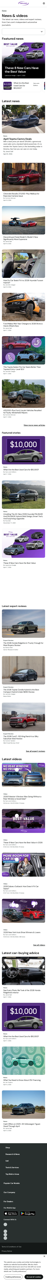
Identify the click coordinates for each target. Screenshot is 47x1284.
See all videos (39, 945)
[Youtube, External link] (5, 1231)
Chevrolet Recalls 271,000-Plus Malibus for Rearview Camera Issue (21, 195)
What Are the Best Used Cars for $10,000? (21, 470)
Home (4, 11)
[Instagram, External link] (5, 1234)
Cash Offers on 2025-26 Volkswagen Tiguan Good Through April (21, 1125)
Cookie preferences (13, 1277)
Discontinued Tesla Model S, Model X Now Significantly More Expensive (20, 238)
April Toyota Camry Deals (17, 138)
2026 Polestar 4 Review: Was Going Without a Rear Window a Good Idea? (22, 797)
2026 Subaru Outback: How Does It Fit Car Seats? (21, 887)
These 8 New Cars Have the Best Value (19, 563)
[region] (23, 1269)
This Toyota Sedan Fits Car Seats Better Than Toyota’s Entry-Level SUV (22, 368)
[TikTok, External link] (5, 1224)
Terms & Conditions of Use (11, 1247)
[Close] (44, 1256)
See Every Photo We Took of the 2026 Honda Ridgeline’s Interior (21, 991)
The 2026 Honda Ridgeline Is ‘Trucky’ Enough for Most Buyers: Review (23, 644)
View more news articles (34, 425)
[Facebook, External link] (5, 1228)
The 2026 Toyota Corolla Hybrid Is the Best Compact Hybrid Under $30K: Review (21, 691)
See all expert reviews (35, 751)
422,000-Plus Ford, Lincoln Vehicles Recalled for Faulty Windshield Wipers (22, 411)
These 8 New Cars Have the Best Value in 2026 (22, 842)
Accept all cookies (34, 1277)
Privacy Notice (7, 1251)
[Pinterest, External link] (5, 1238)
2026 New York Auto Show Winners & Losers (21, 932)
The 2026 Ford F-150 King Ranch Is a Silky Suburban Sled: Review (20, 737)
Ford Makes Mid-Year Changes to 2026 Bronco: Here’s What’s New (23, 325)
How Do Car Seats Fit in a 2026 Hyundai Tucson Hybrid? (23, 281)
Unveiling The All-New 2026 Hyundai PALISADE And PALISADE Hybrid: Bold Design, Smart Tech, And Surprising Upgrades (23, 516)
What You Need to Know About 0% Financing (22, 1080)
